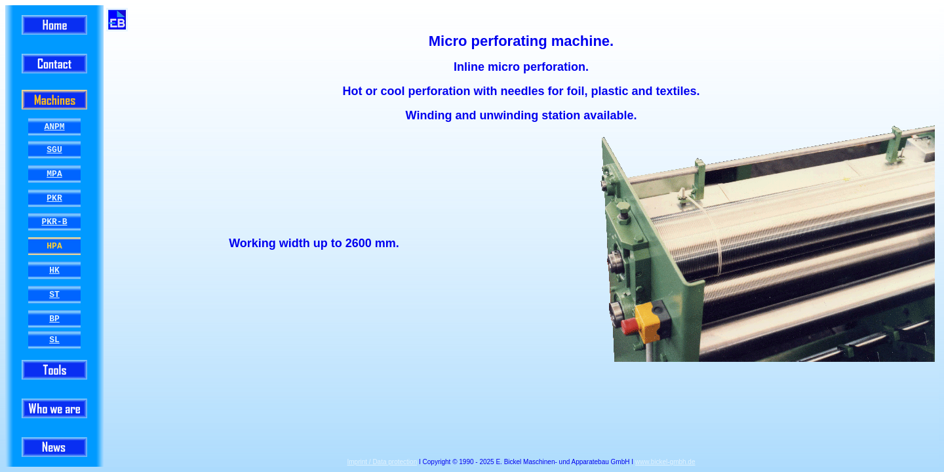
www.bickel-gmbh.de (665, 461)
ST (54, 294)
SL (54, 339)
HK (54, 270)
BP (54, 318)
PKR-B (54, 222)
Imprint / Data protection (382, 461)
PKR (54, 198)
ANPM (54, 126)
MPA (54, 174)
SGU (54, 149)
